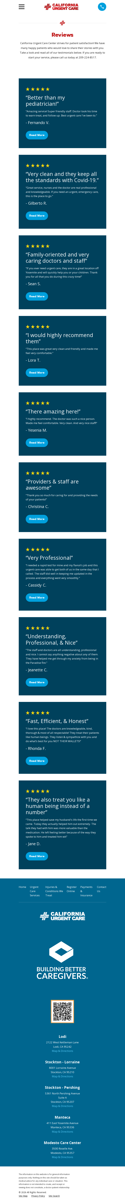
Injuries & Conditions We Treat (54, 891)
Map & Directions (62, 1051)
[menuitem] (23, 1196)
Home (22, 887)
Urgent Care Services (35, 891)
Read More (36, 135)
